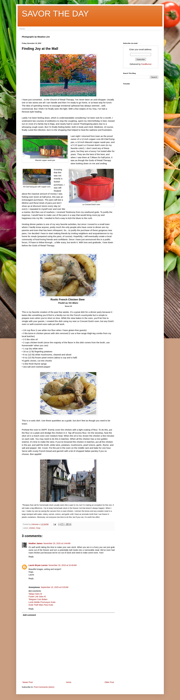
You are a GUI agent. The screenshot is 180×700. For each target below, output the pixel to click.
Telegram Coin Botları (38, 599)
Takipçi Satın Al (35, 594)
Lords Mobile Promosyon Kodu (42, 602)
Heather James (36, 543)
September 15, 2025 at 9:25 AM (54, 587)
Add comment (29, 615)
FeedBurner (146, 64)
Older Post (109, 682)
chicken (32, 528)
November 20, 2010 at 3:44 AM (56, 543)
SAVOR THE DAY (55, 13)
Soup (38, 528)
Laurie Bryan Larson (38, 565)
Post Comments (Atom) (44, 687)
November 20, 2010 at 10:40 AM (63, 565)
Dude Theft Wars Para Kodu (41, 605)
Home (22, 29)
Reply (31, 557)
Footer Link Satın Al (37, 596)
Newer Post (27, 682)
